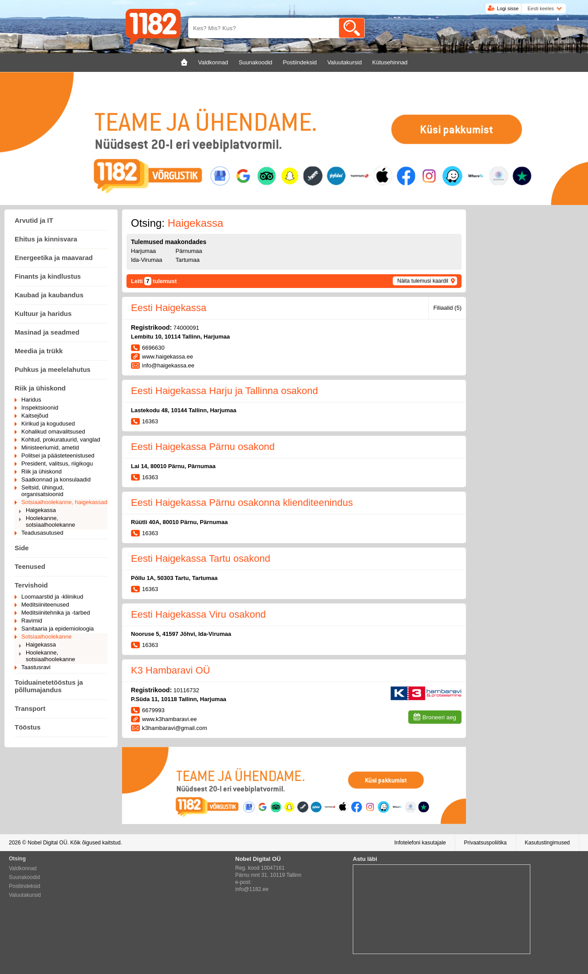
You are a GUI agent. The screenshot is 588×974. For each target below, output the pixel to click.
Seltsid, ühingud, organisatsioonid (42, 490)
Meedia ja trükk (39, 351)
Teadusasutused (42, 532)
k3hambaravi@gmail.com (174, 728)
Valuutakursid (25, 895)
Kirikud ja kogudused (48, 423)
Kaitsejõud (34, 415)
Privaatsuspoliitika (485, 843)
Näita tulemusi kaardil (422, 281)
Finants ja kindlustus (48, 276)
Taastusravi (36, 667)
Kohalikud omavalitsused (53, 431)
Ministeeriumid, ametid (50, 447)
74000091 (186, 327)
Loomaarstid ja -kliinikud (52, 596)
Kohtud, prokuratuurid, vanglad (60, 439)
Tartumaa (188, 259)
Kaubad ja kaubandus (49, 295)
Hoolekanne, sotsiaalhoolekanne (50, 521)
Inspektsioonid (39, 407)
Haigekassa (41, 510)
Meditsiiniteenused (45, 604)
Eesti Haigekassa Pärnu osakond (203, 446)
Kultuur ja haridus (43, 313)
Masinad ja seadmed (47, 332)
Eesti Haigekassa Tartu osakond (200, 558)
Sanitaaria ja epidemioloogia (57, 628)
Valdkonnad (23, 868)
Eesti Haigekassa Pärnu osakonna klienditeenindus (242, 502)
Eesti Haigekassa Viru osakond (198, 614)
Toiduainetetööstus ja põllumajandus (49, 686)
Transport (30, 708)
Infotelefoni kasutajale (420, 843)
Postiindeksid (24, 886)
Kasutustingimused (547, 843)
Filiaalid (447, 307)
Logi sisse (508, 8)
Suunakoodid (24, 877)
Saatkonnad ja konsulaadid (56, 479)
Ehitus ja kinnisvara (46, 239)
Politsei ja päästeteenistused (58, 455)
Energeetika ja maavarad (54, 257)
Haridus (31, 399)
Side (22, 548)
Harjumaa (143, 251)
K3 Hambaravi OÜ (170, 670)
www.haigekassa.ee (167, 356)
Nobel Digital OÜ (47, 843)
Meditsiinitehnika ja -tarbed (55, 612)
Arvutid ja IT (34, 220)
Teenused (30, 566)
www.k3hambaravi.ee (169, 719)
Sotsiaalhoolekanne (46, 636)
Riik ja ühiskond (40, 388)
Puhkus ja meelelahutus (53, 369)
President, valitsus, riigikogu (57, 463)
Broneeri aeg (439, 717)
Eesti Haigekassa (168, 307)
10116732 (186, 690)
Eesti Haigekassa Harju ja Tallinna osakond (224, 390)
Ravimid (31, 620)
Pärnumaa (189, 251)
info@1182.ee (251, 889)
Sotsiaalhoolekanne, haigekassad (64, 502)
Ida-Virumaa (146, 259)
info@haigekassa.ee (168, 365)
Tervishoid (31, 585)
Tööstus (27, 727)
